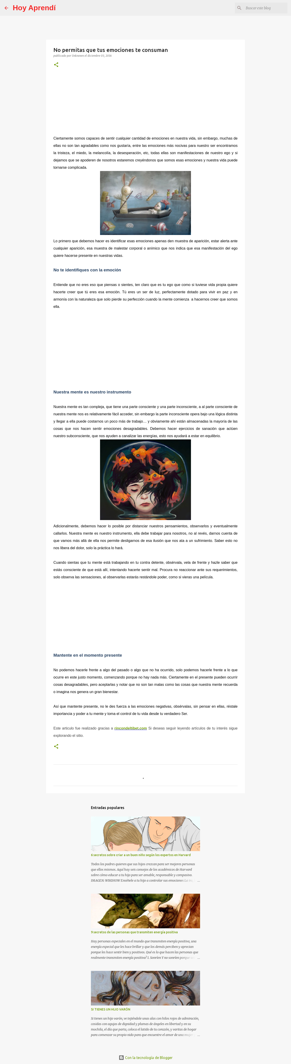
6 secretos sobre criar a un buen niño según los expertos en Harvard (141, 855)
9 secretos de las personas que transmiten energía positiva (134, 932)
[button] (56, 65)
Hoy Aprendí (34, 8)
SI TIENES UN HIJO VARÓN (110, 1009)
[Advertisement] (145, 103)
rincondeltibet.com (130, 728)
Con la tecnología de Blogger (146, 1058)
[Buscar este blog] (263, 8)
